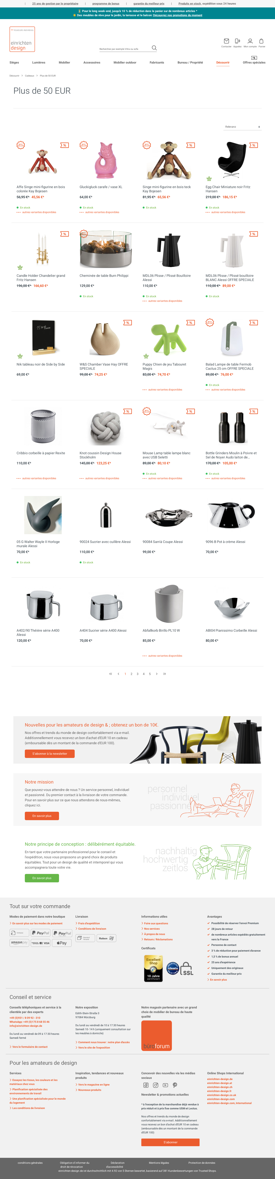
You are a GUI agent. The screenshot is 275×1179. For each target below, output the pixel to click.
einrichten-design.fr (219, 1091)
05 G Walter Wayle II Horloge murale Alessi (38, 544)
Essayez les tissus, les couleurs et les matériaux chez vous (33, 1082)
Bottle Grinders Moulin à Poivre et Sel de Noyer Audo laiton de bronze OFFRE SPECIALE (231, 455)
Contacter (226, 46)
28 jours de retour (220, 929)
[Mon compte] (237, 42)
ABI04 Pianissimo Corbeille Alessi (231, 631)
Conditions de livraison (90, 929)
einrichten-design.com (221, 1099)
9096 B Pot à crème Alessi (225, 542)
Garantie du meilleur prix (224, 973)
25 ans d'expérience (221, 962)
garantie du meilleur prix (148, 4)
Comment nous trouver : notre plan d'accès (102, 1042)
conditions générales (30, 1163)
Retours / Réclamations (157, 939)
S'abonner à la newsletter (49, 753)
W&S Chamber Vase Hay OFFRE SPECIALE (104, 366)
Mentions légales (159, 1163)
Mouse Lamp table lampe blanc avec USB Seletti (166, 455)
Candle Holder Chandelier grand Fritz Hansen (41, 278)
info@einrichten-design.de (26, 1026)
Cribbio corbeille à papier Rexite (41, 453)
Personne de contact (221, 945)
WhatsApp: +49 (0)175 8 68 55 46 (29, 1022)
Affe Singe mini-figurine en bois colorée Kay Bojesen (41, 189)
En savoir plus (41, 816)
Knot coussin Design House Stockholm (100, 455)
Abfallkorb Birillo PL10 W (161, 631)
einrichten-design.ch (219, 1087)
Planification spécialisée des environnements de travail (29, 1091)
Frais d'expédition (87, 923)
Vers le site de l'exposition (92, 1048)
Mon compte (250, 46)
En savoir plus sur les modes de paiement (36, 923)
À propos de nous (153, 934)
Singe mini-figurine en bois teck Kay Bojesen (167, 189)
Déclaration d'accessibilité (115, 1165)
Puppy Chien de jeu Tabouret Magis (164, 366)
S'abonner (170, 1142)
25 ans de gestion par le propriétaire (55, 4)
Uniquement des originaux (225, 968)
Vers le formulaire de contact (29, 1046)
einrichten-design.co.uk (221, 1095)
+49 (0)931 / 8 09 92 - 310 (25, 1018)
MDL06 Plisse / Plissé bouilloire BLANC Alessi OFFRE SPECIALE (230, 278)
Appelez (237, 46)
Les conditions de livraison (27, 1108)
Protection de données (201, 1163)
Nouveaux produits (88, 1090)
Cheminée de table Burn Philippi (104, 276)
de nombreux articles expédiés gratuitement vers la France (236, 937)
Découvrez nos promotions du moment (177, 15)
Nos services (150, 929)
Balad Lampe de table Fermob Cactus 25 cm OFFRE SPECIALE (230, 366)
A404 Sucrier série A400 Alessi (103, 631)
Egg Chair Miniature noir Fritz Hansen (228, 189)
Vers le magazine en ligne (92, 1085)
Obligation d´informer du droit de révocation (74, 1165)
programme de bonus (105, 4)
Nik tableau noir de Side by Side (41, 364)
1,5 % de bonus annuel (222, 956)
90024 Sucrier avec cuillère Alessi (105, 542)
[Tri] (242, 127)
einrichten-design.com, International (229, 1103)
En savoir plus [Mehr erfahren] (41, 878)
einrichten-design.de (220, 1079)
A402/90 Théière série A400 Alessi (38, 633)
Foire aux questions (154, 923)
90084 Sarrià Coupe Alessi (163, 542)
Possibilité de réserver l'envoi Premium (233, 923)
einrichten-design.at (219, 1083)
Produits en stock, (190, 4)
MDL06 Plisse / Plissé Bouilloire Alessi (167, 278)
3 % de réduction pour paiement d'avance (234, 950)
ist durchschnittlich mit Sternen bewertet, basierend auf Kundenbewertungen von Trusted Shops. (137, 1171)
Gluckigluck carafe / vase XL (101, 187)
